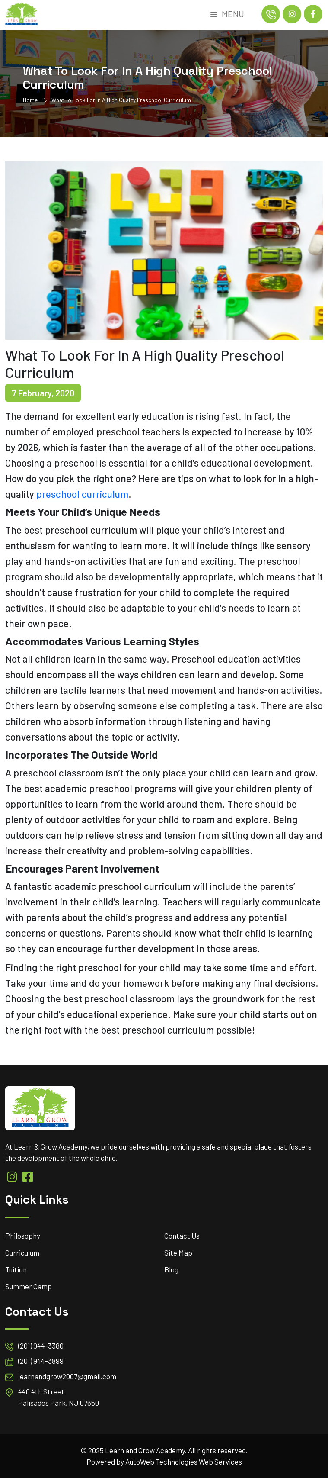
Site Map (178, 1252)
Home (30, 100)
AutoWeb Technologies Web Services (183, 1461)
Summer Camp (28, 1286)
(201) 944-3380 (41, 1345)
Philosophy (22, 1235)
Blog (171, 1269)
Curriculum (22, 1252)
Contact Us (182, 1235)
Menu (227, 14)
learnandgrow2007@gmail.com (67, 1376)
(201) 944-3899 (41, 1360)
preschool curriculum (82, 494)
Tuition (16, 1269)
